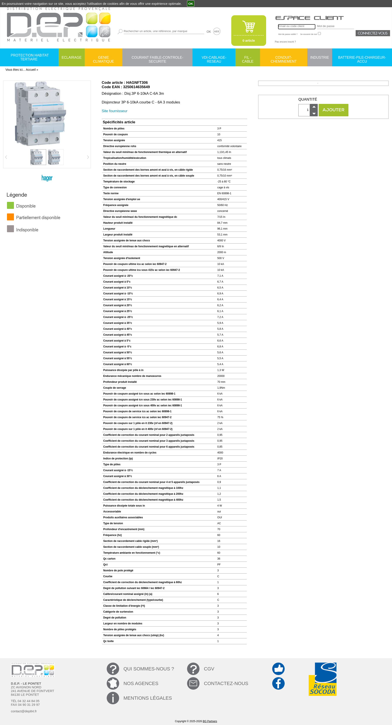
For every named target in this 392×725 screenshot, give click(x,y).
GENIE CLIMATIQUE (103, 58)
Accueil (30, 69)
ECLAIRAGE (72, 57)
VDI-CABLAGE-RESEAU (214, 58)
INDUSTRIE (319, 57)
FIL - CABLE (247, 58)
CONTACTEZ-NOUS (226, 683)
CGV (209, 669)
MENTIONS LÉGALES (147, 698)
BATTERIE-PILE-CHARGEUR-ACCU (362, 58)
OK (209, 31)
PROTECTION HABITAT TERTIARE (30, 57)
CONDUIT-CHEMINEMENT (284, 58)
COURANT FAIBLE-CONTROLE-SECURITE (157, 58)
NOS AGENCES (140, 683)
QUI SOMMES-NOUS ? (148, 669)
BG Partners (210, 721)
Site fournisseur (114, 111)
